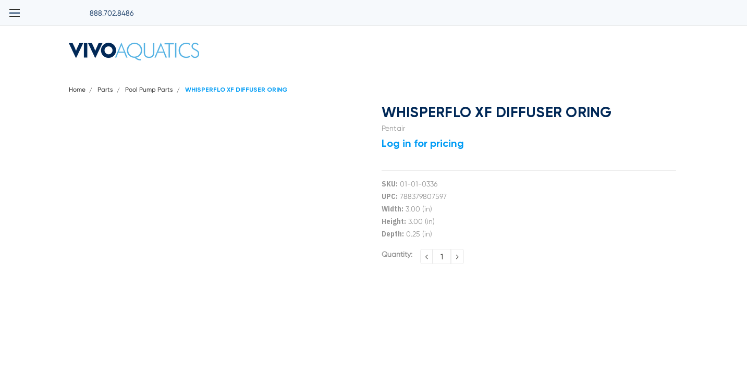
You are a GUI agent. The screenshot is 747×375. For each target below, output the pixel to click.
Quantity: (397, 268)
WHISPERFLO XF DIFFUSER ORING (236, 104)
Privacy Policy (310, 78)
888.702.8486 (91, 8)
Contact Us (660, 78)
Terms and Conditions (456, 78)
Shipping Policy (376, 78)
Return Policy (601, 78)
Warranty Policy (536, 78)
